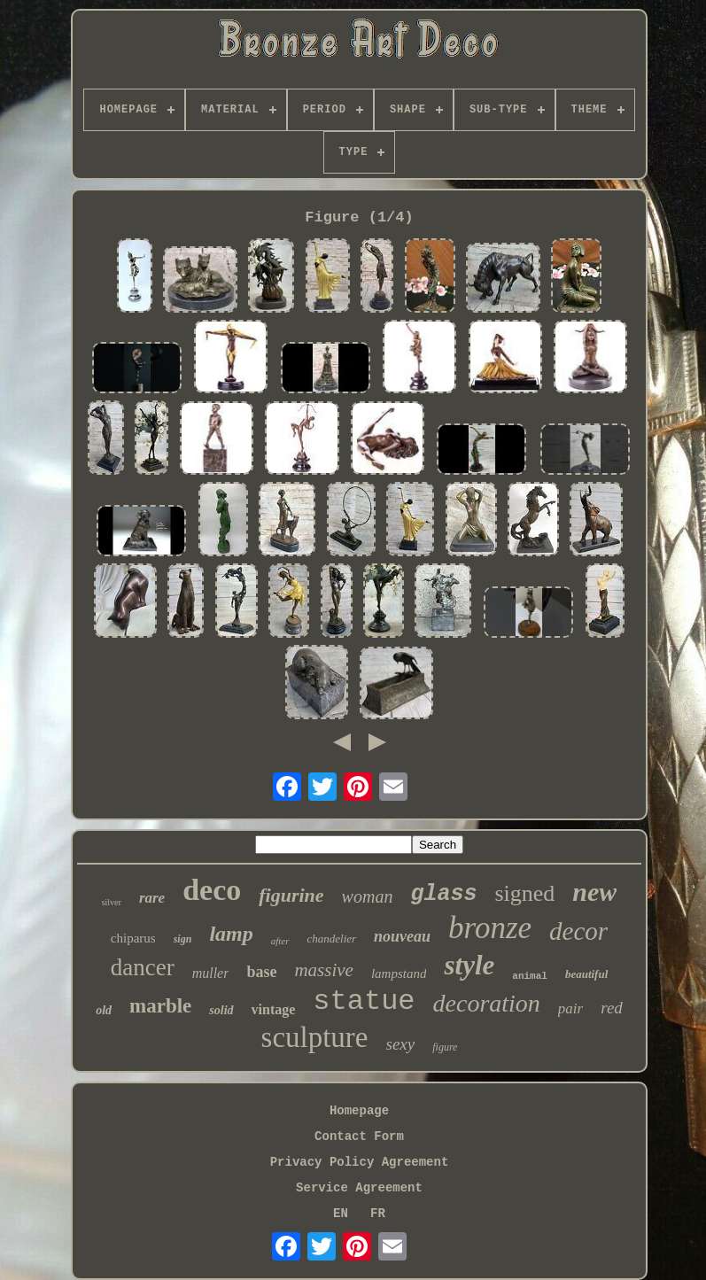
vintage (274, 1009)
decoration (486, 1003)
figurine (291, 895)
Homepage (359, 1111)
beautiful (586, 974)
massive (323, 970)
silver (111, 902)
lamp (230, 933)
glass (443, 894)
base (261, 972)
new (594, 891)
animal (529, 976)
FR (377, 1213)
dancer (143, 967)
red (612, 1007)
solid (221, 1010)
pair (570, 1008)
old (104, 1010)
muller (210, 973)
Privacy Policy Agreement (359, 1162)
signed (524, 893)
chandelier (332, 938)
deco (211, 889)
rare (152, 897)
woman (367, 896)
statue (364, 1001)
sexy (400, 1044)
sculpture (315, 1037)
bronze (489, 928)
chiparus (133, 938)
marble (160, 1006)
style (469, 965)
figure (444, 1047)
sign (183, 939)
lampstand (399, 973)
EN (340, 1213)
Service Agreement (359, 1188)
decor (578, 931)
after (280, 940)
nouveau (402, 936)
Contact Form (359, 1136)
